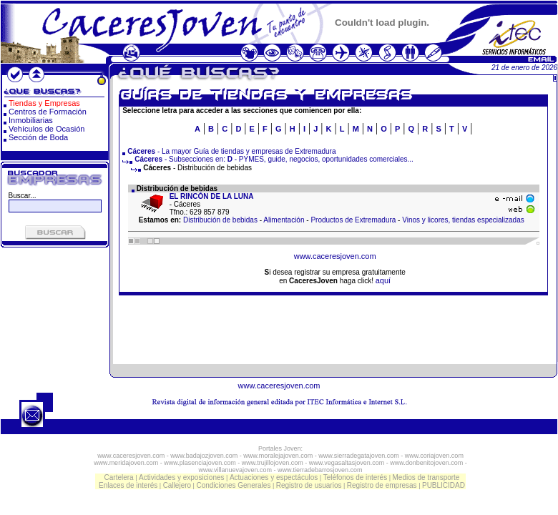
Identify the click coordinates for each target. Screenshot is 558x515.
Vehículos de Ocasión (46, 128)
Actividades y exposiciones (182, 477)
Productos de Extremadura (353, 220)
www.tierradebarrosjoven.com (320, 470)
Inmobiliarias (31, 120)
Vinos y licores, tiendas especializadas (463, 220)
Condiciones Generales (233, 485)
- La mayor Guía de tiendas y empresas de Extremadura (231, 151)
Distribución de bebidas (220, 220)
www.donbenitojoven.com (426, 462)
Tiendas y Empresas (44, 103)
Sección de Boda (38, 137)
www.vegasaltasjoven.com (347, 462)
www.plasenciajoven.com (200, 462)
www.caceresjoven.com (335, 256)
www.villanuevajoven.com (235, 470)
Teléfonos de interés (355, 477)
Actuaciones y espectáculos (274, 477)
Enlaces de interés (128, 485)
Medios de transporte (425, 477)
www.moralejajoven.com (278, 455)
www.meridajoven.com (126, 462)
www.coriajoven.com (434, 455)
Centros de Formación (48, 111)
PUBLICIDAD (443, 485)
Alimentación (283, 220)
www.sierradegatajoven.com (358, 455)
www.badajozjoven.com (204, 455)
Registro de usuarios (309, 485)
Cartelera (119, 477)
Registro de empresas (382, 485)
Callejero (177, 485)
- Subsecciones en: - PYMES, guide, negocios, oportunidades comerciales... (267, 159)
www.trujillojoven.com (272, 462)
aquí (383, 280)
